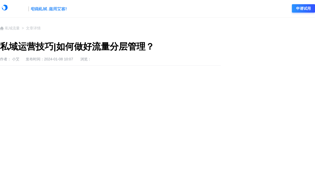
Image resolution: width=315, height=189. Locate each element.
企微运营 (158, 9)
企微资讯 (133, 9)
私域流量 (183, 9)
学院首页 (83, 9)
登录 (279, 8)
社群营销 (208, 9)
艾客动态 (108, 9)
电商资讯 (233, 9)
